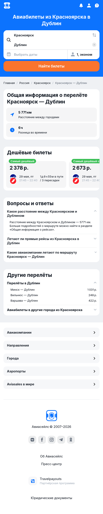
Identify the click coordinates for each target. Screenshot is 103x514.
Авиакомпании (51, 332)
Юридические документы (51, 498)
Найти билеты (51, 66)
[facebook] (42, 439)
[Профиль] (89, 5)
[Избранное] (81, 5)
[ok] (70, 439)
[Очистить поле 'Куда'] (94, 45)
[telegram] (61, 439)
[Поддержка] (97, 5)
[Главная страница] (6, 5)
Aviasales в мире (51, 384)
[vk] (32, 439)
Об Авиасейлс (51, 456)
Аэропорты (51, 371)
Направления (51, 345)
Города (51, 358)
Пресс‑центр (51, 464)
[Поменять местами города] (94, 35)
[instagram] (51, 439)
